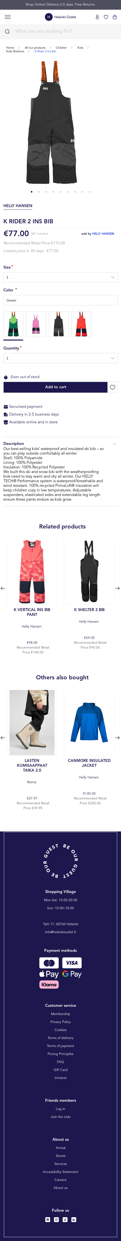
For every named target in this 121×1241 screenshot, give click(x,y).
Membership (60, 1014)
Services (60, 1164)
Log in (60, 1109)
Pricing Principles (60, 1054)
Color (8, 290)
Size (7, 268)
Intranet (61, 1078)
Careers (60, 1180)
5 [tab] (60, 192)
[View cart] (114, 17)
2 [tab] (39, 192)
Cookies (61, 1030)
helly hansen (103, 234)
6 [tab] (68, 192)
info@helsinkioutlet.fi (60, 932)
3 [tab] (46, 192)
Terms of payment (60, 1046)
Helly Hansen (32, 618)
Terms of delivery (60, 1038)
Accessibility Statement (60, 1172)
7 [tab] (75, 192)
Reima (32, 771)
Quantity (11, 348)
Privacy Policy (60, 1022)
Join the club (61, 1117)
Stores (60, 1156)
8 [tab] (82, 192)
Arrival (60, 1148)
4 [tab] (53, 192)
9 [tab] (89, 192)
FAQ (60, 1062)
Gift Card (61, 1070)
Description (60, 444)
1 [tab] (31, 192)
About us (61, 1188)
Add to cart (55, 387)
